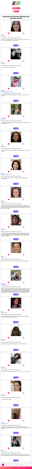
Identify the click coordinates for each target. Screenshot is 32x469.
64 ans (6, 312)
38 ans (7, 423)
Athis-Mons (3, 423)
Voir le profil (16, 45)
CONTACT (29, 467)
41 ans (4, 395)
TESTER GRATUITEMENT (16, 8)
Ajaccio (2, 229)
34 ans (5, 451)
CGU (21, 467)
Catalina (2, 228)
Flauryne (2, 339)
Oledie (2, 256)
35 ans (5, 63)
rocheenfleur (3, 118)
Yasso (2, 422)
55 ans (5, 146)
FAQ (18, 467)
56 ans (10, 174)
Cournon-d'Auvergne (4, 174)
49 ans (4, 340)
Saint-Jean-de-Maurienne (5, 91)
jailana (2, 173)
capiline (2, 201)
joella (2, 450)
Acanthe (2, 145)
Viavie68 (2, 367)
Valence (2, 257)
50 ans (11, 91)
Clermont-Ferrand (4, 285)
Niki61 (2, 311)
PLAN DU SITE (24, 467)
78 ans (5, 229)
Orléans (2, 451)
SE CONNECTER (16, 11)
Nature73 (2, 90)
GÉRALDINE (3, 284)
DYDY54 (2, 62)
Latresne (2, 312)
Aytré (2, 63)
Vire (2, 395)
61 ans (6, 257)
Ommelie (2, 394)
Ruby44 (2, 35)
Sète (2, 340)
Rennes (2, 146)
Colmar (2, 368)
